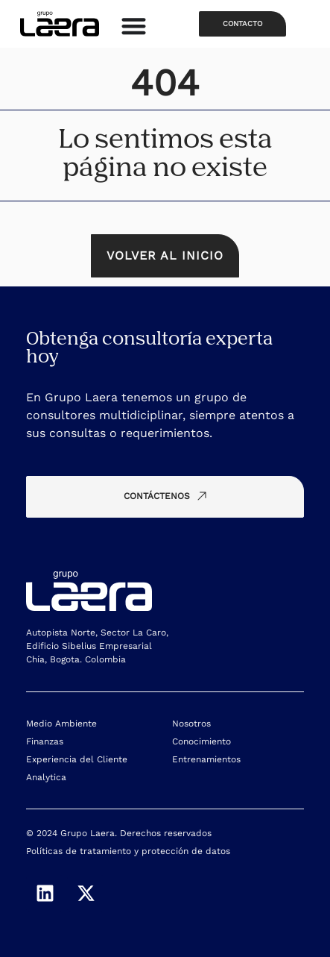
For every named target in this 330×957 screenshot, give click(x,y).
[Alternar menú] (134, 26)
